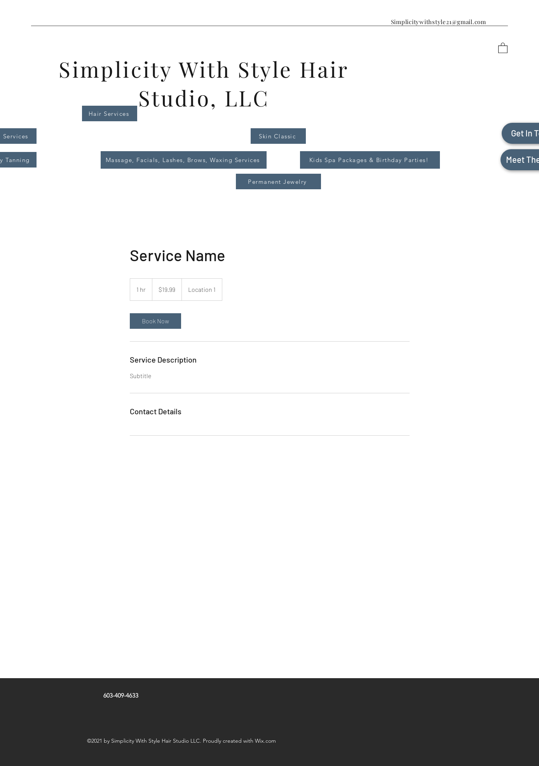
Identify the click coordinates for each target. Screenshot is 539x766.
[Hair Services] (109, 113)
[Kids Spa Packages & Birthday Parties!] (370, 160)
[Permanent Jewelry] (278, 181)
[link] (155, 321)
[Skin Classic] (278, 136)
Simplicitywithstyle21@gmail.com (438, 22)
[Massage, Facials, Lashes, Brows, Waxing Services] (184, 160)
